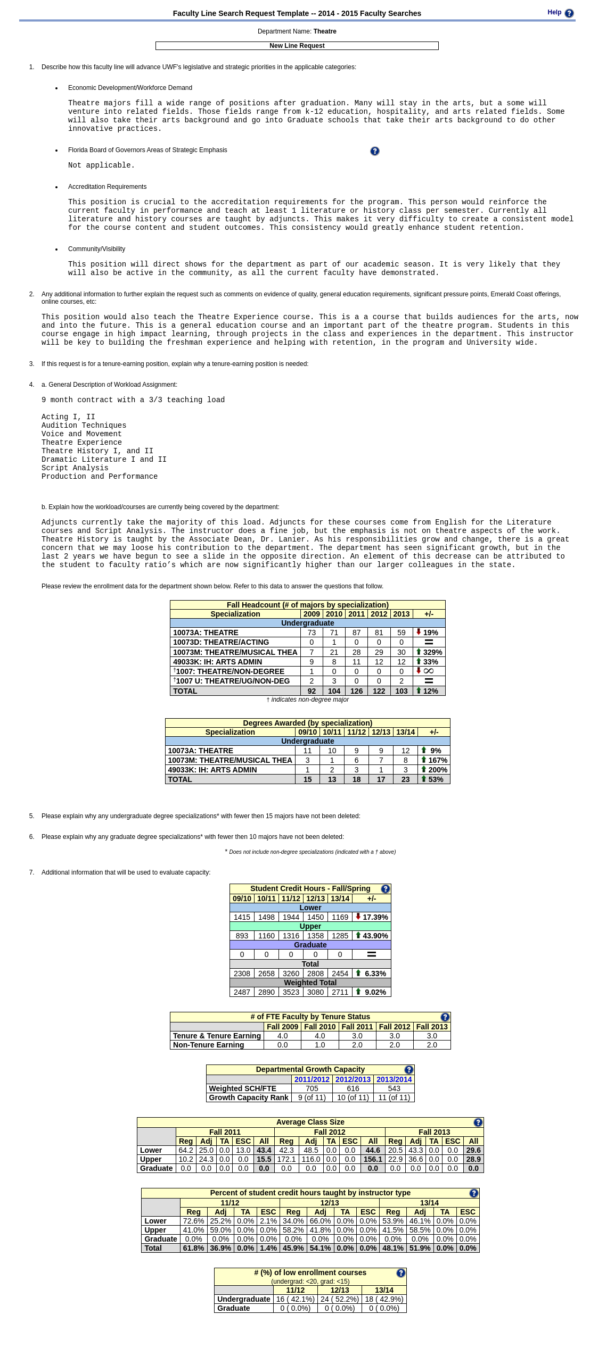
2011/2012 (312, 1079)
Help (554, 12)
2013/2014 (394, 1079)
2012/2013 (353, 1079)
